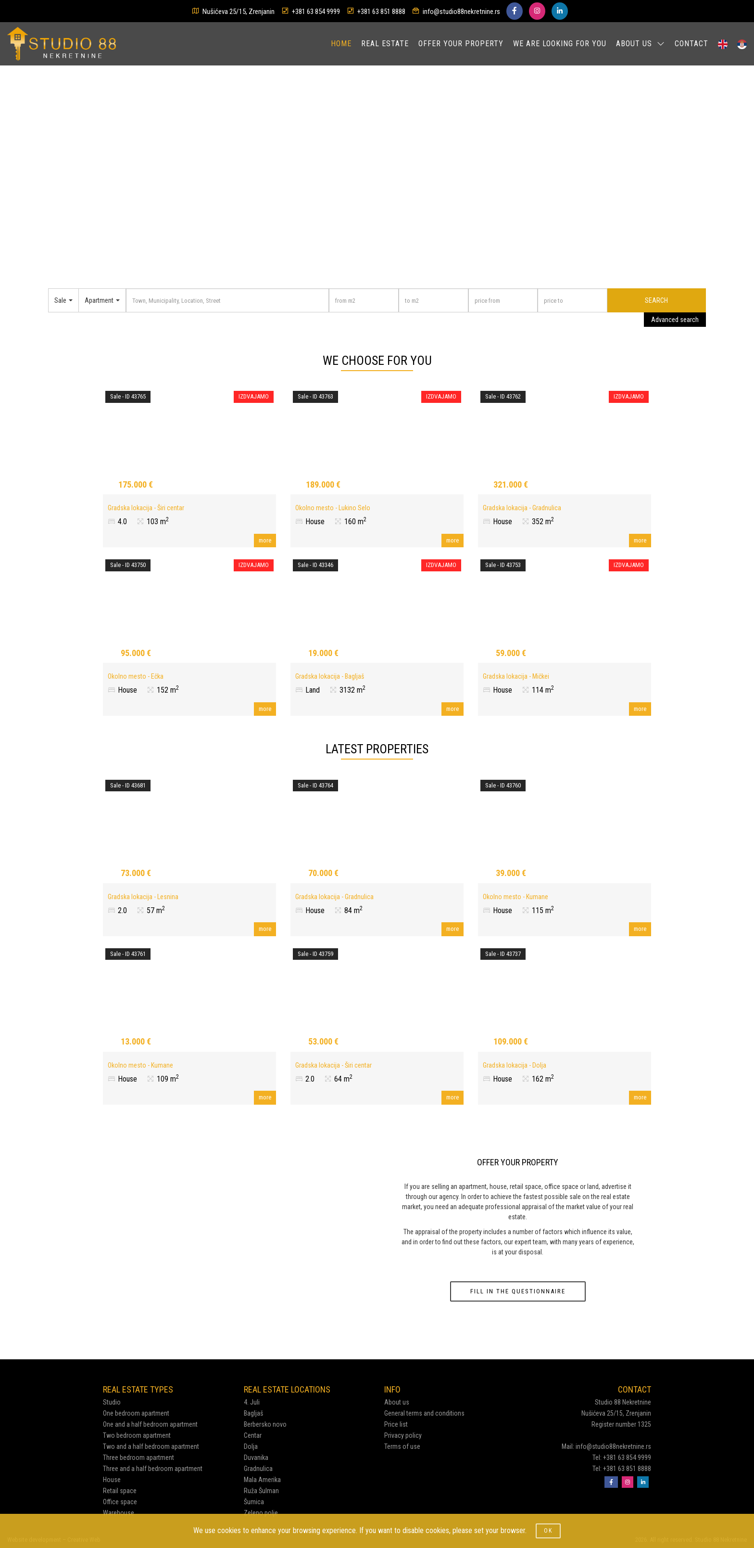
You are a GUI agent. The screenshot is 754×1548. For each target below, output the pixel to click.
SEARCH (656, 300)
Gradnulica (258, 1468)
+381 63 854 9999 (316, 11)
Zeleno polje (261, 1513)
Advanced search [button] (675, 319)
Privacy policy (403, 1435)
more (265, 540)
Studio (112, 1402)
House (112, 1480)
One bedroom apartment (136, 1413)
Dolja (251, 1446)
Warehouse (118, 1513)
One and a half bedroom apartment (150, 1424)
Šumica (254, 1502)
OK (548, 1530)
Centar (253, 1435)
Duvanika (256, 1457)
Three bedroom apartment (138, 1457)
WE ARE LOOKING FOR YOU (559, 43)
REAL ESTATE (385, 43)
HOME (341, 43)
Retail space (120, 1491)
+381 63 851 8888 (381, 11)
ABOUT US (640, 43)
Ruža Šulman (261, 1491)
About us (396, 1402)
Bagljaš (253, 1413)
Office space (120, 1502)
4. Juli (252, 1402)
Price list (396, 1424)
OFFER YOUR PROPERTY (460, 43)
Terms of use (402, 1446)
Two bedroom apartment (137, 1435)
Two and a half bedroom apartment (151, 1446)
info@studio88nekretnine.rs (461, 11)
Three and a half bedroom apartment (152, 1468)
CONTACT (691, 43)
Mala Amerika (262, 1480)
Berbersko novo (265, 1424)
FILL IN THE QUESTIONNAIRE (518, 1291)
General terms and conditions (424, 1413)
